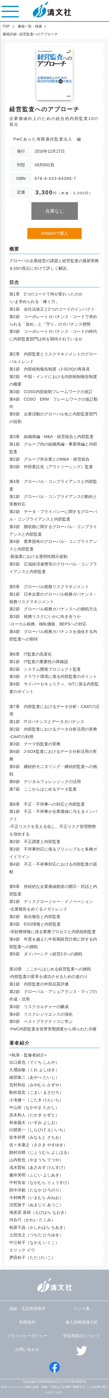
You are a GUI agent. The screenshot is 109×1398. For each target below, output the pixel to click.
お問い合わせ (27, 1349)
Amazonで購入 (54, 233)
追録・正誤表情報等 (27, 1308)
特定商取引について (81, 1335)
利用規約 (27, 1322)
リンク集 (82, 1308)
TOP (6, 26)
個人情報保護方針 (81, 1322)
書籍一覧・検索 (30, 26)
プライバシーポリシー (27, 1335)
